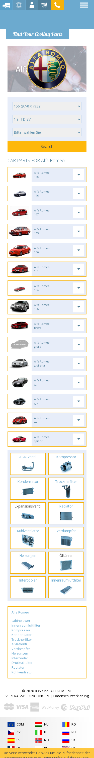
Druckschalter (22, 662)
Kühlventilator (22, 672)
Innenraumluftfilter (26, 625)
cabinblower (21, 620)
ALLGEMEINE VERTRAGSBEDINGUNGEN (39, 693)
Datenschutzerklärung (71, 696)
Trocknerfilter (22, 639)
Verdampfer (21, 648)
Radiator (18, 667)
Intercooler (20, 658)
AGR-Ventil (20, 644)
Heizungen (20, 653)
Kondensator (22, 634)
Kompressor (21, 630)
